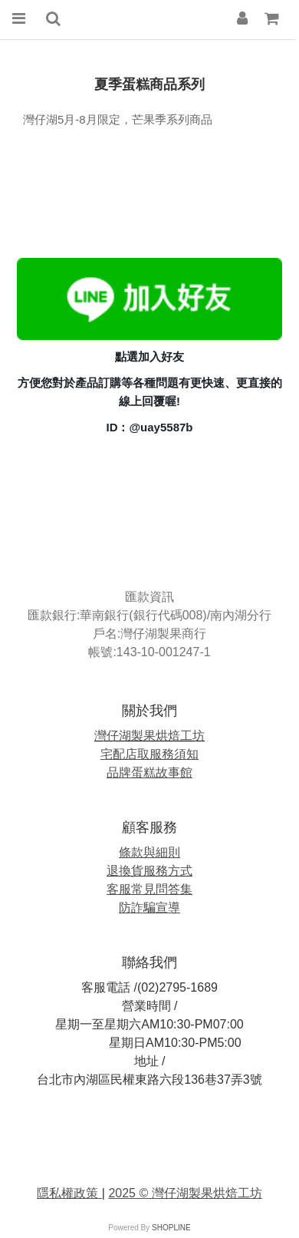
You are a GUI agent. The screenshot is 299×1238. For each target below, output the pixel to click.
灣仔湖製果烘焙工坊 (149, 735)
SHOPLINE (171, 1227)
